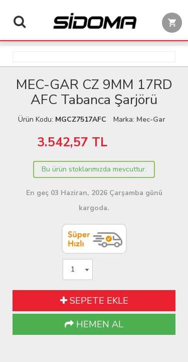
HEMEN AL (94, 324)
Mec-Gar (150, 119)
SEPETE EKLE (94, 300)
